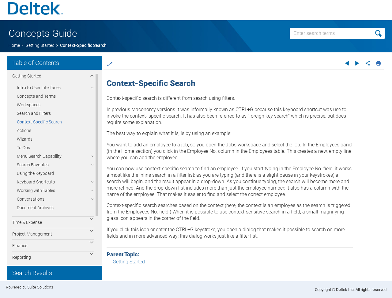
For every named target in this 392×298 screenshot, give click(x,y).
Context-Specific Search (39, 121)
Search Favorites (33, 164)
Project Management (32, 234)
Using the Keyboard (35, 173)
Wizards (24, 139)
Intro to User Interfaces (39, 87)
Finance (19, 245)
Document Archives (35, 207)
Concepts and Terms (36, 96)
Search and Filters (34, 113)
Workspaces (28, 104)
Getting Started (26, 76)
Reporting (21, 257)
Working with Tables (36, 190)
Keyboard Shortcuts (36, 181)
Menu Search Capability (39, 156)
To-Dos (23, 147)
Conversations (30, 199)
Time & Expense (27, 222)
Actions (24, 130)
